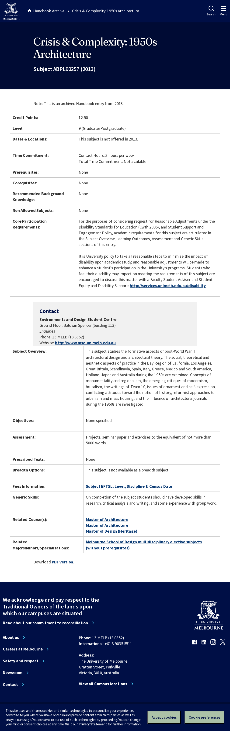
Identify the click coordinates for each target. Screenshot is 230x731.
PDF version (62, 562)
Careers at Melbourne (23, 649)
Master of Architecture (107, 519)
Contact (10, 684)
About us (11, 637)
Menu (223, 11)
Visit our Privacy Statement (86, 724)
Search (211, 11)
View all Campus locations (103, 683)
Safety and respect (20, 661)
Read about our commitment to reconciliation (45, 623)
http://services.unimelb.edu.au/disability (168, 285)
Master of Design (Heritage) (111, 531)
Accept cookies (164, 717)
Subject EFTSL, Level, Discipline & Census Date (129, 486)
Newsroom (12, 672)
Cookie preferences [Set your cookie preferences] (204, 717)
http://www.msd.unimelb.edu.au (85, 342)
